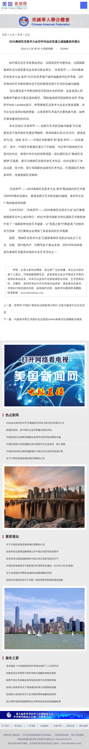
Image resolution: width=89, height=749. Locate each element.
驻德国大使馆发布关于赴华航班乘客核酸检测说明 (31, 694)
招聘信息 (70, 726)
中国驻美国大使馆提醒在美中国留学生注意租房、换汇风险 (35, 444)
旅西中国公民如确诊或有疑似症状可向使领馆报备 (31, 680)
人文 (12, 34)
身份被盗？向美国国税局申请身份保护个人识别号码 (32, 666)
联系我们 (18, 726)
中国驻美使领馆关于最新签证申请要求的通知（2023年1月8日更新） (40, 565)
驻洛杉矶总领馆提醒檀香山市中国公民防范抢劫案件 (32, 551)
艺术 (19, 34)
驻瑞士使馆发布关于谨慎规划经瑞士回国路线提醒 (31, 687)
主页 (4, 34)
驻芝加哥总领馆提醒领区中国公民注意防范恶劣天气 (32, 558)
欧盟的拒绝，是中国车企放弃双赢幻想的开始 (29, 430)
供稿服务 (44, 726)
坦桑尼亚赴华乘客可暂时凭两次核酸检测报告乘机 (31, 673)
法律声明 (57, 726)
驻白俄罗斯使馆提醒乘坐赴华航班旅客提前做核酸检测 (33, 701)
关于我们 (5, 726)
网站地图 (83, 726)
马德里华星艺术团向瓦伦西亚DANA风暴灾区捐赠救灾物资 (48, 319)
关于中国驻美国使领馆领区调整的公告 (25, 458)
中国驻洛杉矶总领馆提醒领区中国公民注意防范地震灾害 (34, 451)
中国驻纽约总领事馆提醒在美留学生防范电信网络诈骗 (33, 437)
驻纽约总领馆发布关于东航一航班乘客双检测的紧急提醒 (34, 580)
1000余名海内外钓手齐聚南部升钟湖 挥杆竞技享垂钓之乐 (35, 423)
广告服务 (31, 726)
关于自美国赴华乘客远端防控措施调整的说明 (29, 573)
